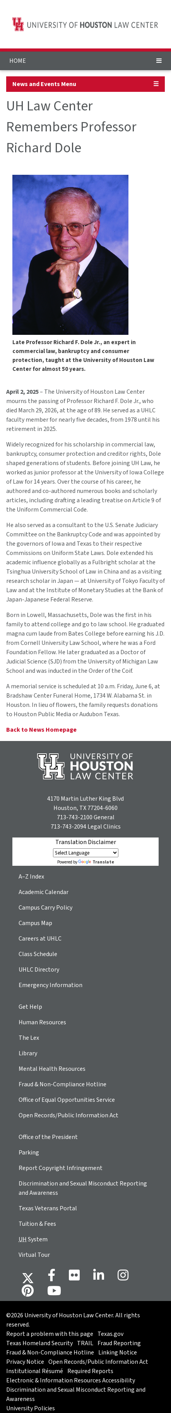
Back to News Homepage (41, 729)
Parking (29, 1152)
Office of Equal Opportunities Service (67, 1100)
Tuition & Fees (37, 1224)
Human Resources (42, 1022)
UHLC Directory (39, 969)
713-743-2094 (68, 826)
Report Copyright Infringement (61, 1168)
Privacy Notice (25, 1362)
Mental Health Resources (52, 1069)
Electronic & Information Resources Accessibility (70, 1380)
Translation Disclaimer (85, 842)
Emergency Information (50, 985)
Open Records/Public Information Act (68, 1115)
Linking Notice (117, 1352)
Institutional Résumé (34, 1371)
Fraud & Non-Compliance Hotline (62, 1084)
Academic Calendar (43, 892)
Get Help (30, 1007)
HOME (17, 61)
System (33, 1239)
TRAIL (85, 1343)
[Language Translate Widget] (85, 852)
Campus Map (35, 923)
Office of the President (48, 1137)
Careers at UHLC (40, 938)
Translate (96, 862)
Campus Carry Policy (45, 907)
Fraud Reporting (119, 1343)
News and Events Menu (44, 84)
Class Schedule (38, 954)
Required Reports (90, 1371)
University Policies (30, 1408)
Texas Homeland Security (39, 1343)
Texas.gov (110, 1334)
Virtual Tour (34, 1255)
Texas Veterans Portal (48, 1208)
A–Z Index (31, 876)
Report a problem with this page (49, 1334)
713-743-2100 (74, 817)
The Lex (29, 1038)
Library (28, 1053)
